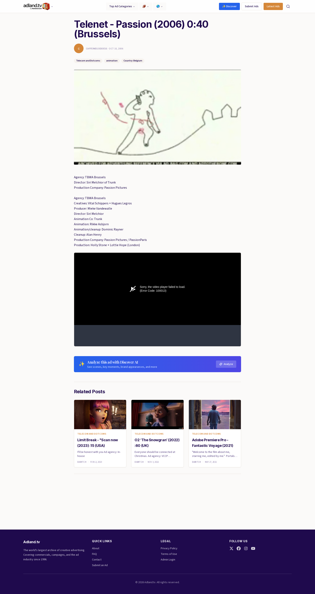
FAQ (94, 554)
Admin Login (168, 560)
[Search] (288, 6)
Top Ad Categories (122, 6)
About (95, 548)
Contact (96, 560)
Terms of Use (169, 554)
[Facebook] (239, 548)
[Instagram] (246, 548)
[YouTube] (253, 548)
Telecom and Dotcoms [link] (91, 434)
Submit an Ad (100, 565)
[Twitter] (231, 548)
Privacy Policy (169, 548)
